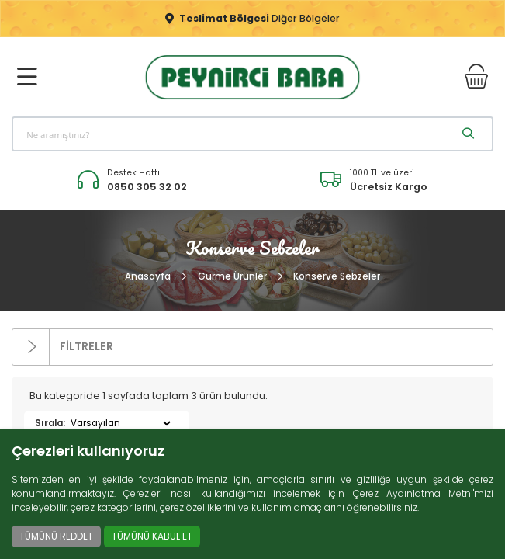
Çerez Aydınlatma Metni (413, 493)
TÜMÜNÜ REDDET (56, 536)
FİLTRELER (62, 348)
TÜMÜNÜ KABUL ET (152, 536)
